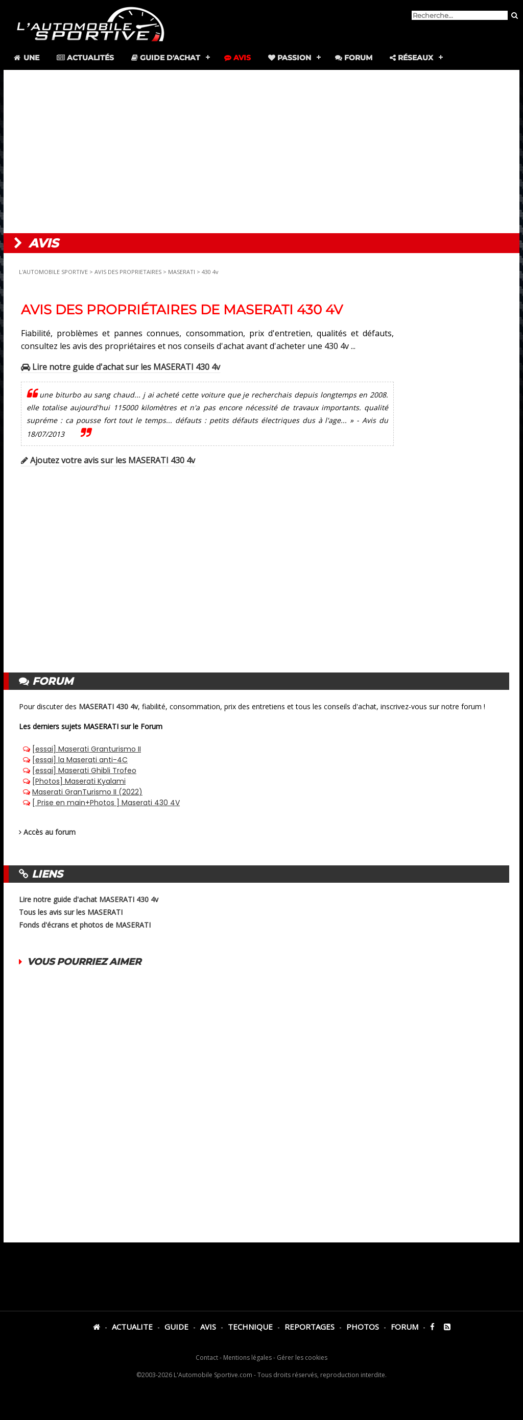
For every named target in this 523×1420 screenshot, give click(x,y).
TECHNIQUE (250, 1327)
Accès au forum (49, 832)
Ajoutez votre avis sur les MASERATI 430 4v (108, 460)
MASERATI (181, 272)
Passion (289, 57)
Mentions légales (247, 1357)
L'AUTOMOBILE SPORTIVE (53, 272)
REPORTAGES (309, 1327)
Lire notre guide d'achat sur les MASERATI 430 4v (120, 366)
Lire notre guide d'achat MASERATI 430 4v (88, 899)
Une (25, 57)
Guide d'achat (165, 57)
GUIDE (176, 1327)
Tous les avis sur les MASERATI (71, 912)
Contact (207, 1357)
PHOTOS (362, 1327)
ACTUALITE (132, 1327)
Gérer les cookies (302, 1357)
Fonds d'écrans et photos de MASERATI (85, 925)
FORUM (404, 1327)
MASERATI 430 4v (108, 706)
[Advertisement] (261, 151)
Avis (237, 57)
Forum (353, 57)
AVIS (208, 1327)
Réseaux (411, 57)
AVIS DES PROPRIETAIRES (127, 272)
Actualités (85, 57)
